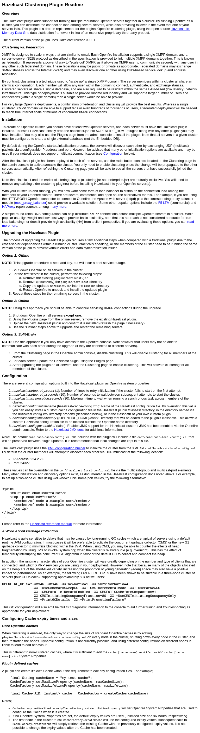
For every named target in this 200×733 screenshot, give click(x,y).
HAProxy (8, 206)
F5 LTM (164, 203)
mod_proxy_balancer (30, 203)
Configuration (113, 153)
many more (58, 206)
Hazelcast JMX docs (69, 430)
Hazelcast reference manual (51, 524)
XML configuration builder (66, 448)
